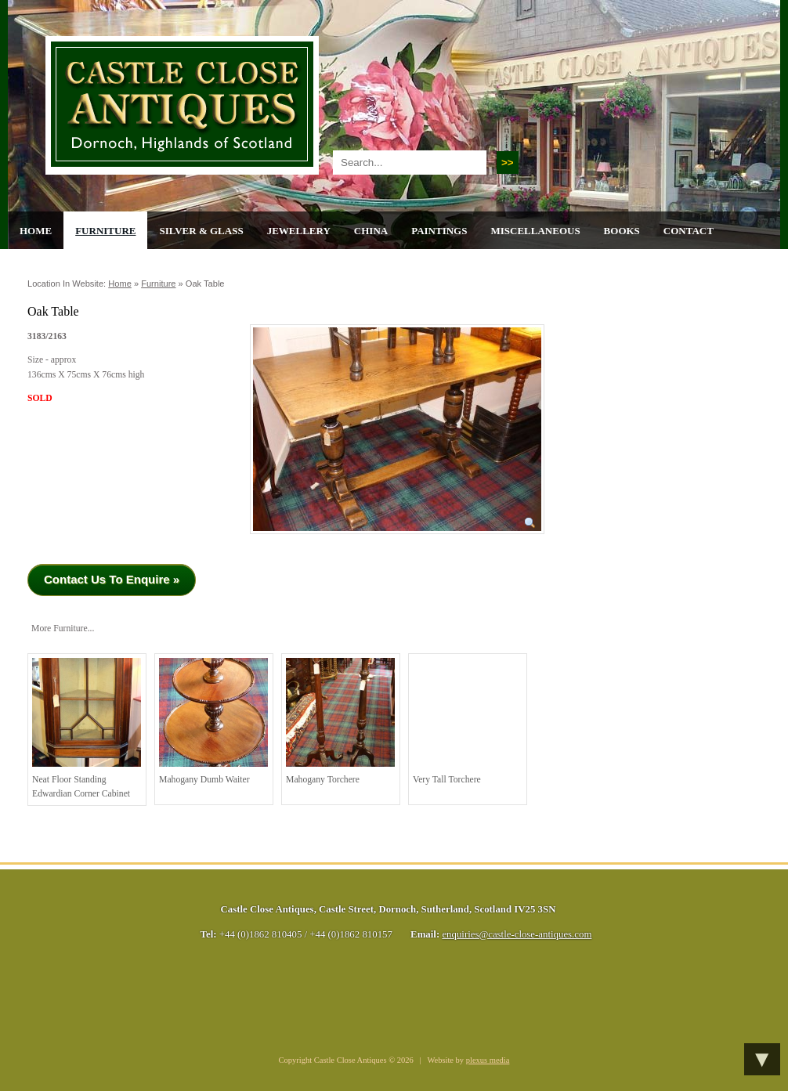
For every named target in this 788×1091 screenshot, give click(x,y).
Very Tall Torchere (467, 721)
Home (36, 231)
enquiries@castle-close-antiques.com (516, 934)
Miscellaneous (535, 231)
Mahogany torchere (340, 721)
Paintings (439, 231)
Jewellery (299, 231)
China (371, 231)
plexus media (488, 1060)
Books (622, 231)
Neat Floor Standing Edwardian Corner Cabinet (86, 728)
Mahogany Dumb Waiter (213, 721)
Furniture (105, 231)
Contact (688, 231)
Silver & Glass (201, 231)
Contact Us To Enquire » (111, 579)
